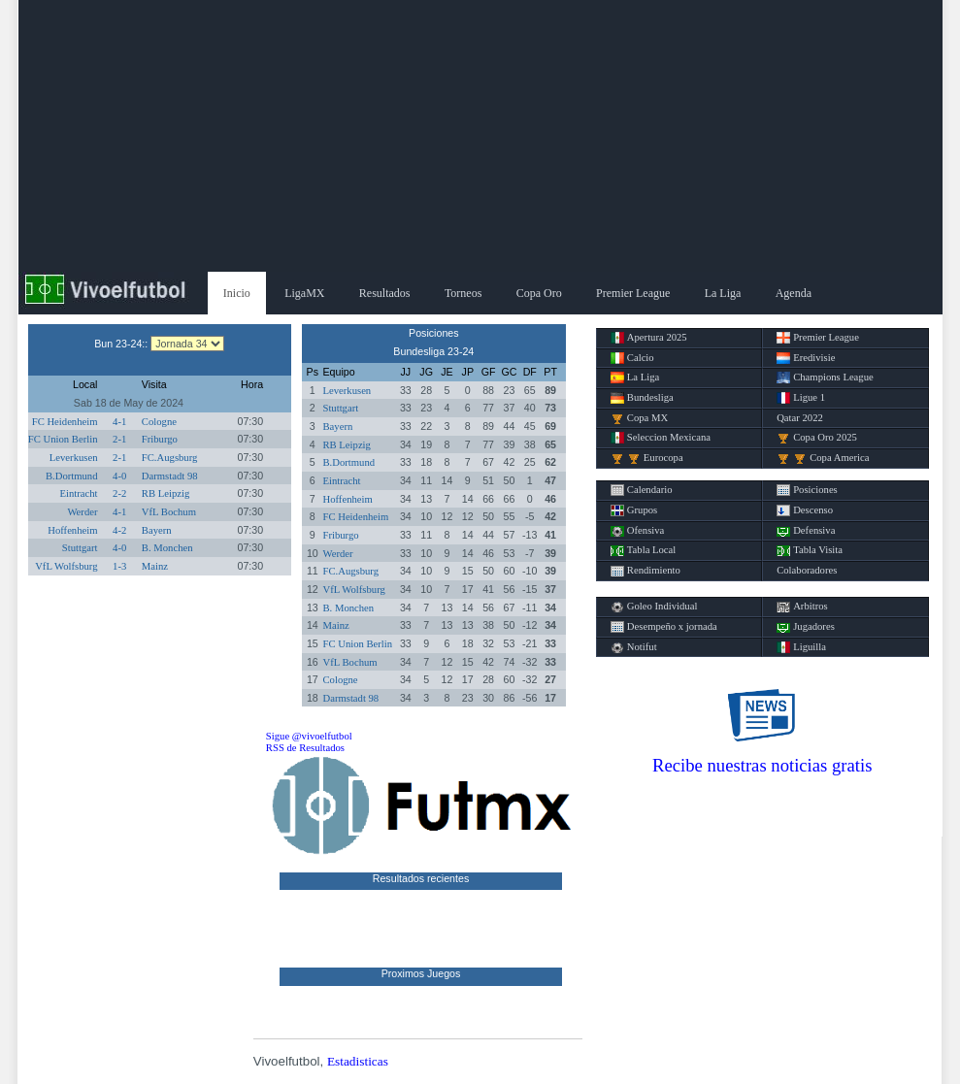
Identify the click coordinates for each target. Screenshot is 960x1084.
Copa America (823, 458)
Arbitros (802, 606)
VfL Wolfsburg (66, 566)
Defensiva (806, 531)
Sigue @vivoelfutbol (309, 736)
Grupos (634, 510)
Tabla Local (643, 550)
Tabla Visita (810, 550)
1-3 (119, 566)
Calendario (642, 490)
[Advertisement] (480, 136)
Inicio (236, 293)
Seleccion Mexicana (661, 437)
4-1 (119, 421)
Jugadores (806, 627)
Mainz (155, 566)
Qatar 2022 (800, 417)
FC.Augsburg (170, 457)
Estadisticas (357, 1061)
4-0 (119, 476)
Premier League (633, 293)
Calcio (632, 358)
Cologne (159, 421)
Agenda (793, 293)
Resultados (385, 293)
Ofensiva (637, 531)
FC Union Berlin (63, 439)
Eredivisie (806, 358)
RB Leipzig (165, 493)
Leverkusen (74, 457)
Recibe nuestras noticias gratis (762, 765)
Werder (82, 512)
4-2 (119, 530)
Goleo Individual (654, 606)
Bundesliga (642, 398)
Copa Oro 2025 (817, 437)
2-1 (119, 439)
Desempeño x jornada (664, 627)
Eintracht (78, 493)
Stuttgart (80, 547)
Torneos (463, 293)
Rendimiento (645, 570)
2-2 (119, 493)
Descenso (805, 510)
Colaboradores (807, 570)
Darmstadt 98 (170, 476)
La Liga (723, 293)
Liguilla (801, 647)
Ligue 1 (801, 398)
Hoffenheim (72, 530)
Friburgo (160, 439)
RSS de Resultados (305, 747)
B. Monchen (167, 547)
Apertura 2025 (649, 338)
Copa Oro (539, 293)
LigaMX (304, 293)
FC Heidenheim (65, 421)
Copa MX (639, 418)
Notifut (634, 647)
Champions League (825, 377)
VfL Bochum (169, 512)
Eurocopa (647, 458)
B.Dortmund (72, 476)
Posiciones (807, 490)
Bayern (157, 530)
